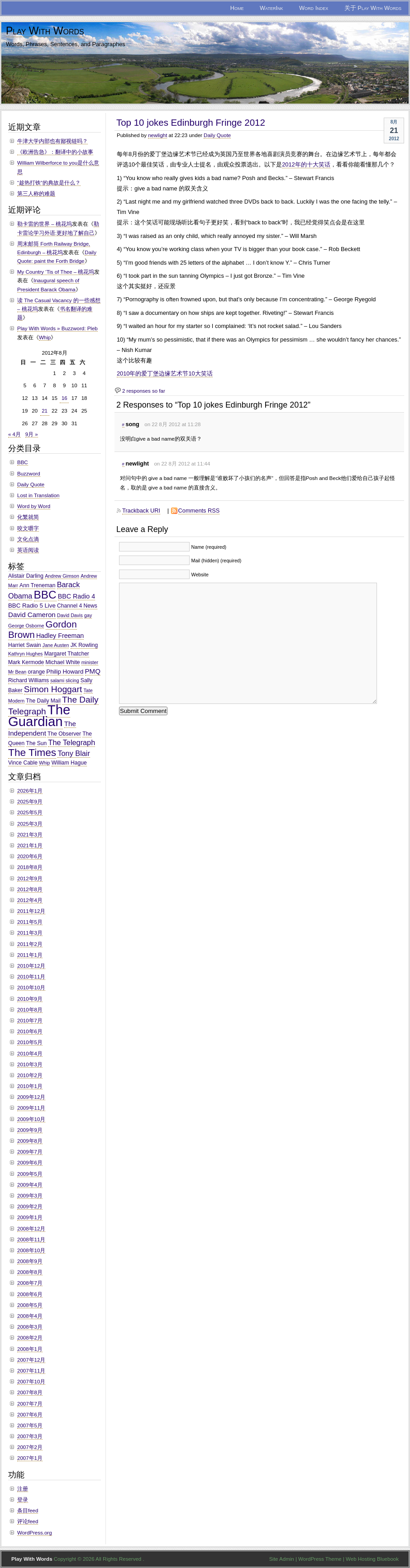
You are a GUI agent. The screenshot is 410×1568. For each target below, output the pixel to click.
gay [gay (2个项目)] (88, 615)
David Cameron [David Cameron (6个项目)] (32, 614)
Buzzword (28, 473)
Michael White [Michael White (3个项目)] (63, 662)
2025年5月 (30, 812)
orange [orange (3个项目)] (36, 672)
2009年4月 (30, 1185)
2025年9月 (30, 801)
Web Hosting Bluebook (372, 1559)
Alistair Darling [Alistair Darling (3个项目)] (25, 576)
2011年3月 (30, 933)
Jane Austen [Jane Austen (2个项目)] (56, 645)
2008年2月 (30, 1337)
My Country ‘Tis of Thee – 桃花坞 (55, 272)
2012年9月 (30, 878)
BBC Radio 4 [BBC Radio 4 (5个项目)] (76, 596)
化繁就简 (28, 517)
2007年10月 (31, 1381)
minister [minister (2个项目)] (89, 662)
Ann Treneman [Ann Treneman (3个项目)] (37, 585)
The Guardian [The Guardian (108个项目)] (39, 715)
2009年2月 (30, 1206)
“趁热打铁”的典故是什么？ (49, 182)
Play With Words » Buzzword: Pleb (57, 328)
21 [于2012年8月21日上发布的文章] (45, 410)
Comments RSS (199, 510)
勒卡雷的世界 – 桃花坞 (44, 224)
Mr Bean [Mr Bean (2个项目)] (17, 672)
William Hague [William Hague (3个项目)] (69, 763)
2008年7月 (30, 1283)
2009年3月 (30, 1195)
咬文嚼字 (28, 528)
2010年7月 (30, 1020)
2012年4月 (30, 900)
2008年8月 (30, 1272)
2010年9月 (30, 999)
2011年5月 (30, 922)
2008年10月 (31, 1250)
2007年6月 (30, 1414)
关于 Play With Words (372, 8)
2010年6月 (30, 1031)
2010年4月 (30, 1053)
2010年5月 (30, 1042)
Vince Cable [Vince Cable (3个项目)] (23, 763)
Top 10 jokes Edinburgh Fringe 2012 (190, 122)
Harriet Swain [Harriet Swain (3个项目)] (24, 645)
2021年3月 (30, 834)
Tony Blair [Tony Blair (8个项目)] (73, 753)
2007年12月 (31, 1360)
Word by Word (33, 506)
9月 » (31, 434)
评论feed (27, 1521)
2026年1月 (30, 791)
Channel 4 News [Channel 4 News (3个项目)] (77, 606)
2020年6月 (30, 856)
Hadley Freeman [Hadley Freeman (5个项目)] (60, 635)
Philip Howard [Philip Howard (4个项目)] (64, 671)
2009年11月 (31, 1108)
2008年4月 (30, 1316)
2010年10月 (31, 987)
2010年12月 (31, 966)
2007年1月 (30, 1458)
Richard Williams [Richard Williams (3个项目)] (28, 680)
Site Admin (281, 1559)
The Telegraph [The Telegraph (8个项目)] (71, 742)
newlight (157, 135)
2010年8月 (30, 1009)
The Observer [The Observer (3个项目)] (64, 734)
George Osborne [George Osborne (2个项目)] (26, 625)
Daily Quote (217, 135)
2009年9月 (30, 1130)
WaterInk (271, 8)
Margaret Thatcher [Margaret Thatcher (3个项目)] (66, 654)
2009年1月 (30, 1217)
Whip (45, 337)
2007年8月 (30, 1392)
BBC (22, 462)
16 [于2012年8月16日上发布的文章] (64, 398)
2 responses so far (143, 391)
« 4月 (14, 434)
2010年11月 (31, 976)
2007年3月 (30, 1436)
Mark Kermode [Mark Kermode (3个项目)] (26, 662)
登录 (22, 1499)
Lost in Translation (38, 495)
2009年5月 (30, 1174)
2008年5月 (30, 1305)
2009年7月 (30, 1152)
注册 (22, 1489)
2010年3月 (30, 1064)
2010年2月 (30, 1075)
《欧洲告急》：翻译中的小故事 (55, 152)
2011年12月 (31, 911)
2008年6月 (30, 1294)
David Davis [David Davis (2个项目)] (70, 615)
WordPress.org (34, 1532)
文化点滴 (28, 539)
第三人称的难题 (36, 193)
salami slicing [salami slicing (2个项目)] (64, 680)
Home (237, 8)
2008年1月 (30, 1349)
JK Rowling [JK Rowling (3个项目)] (84, 645)
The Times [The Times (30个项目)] (32, 752)
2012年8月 (30, 889)
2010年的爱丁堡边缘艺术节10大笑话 (165, 373)
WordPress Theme (320, 1559)
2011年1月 (30, 955)
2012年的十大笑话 (306, 164)
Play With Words (45, 31)
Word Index (313, 8)
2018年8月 (30, 867)
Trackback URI (141, 510)
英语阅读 (28, 550)
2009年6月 (30, 1162)
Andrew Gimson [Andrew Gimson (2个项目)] (62, 576)
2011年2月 (30, 944)
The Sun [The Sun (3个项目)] (36, 743)
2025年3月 (30, 824)
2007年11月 (31, 1370)
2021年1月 (30, 845)
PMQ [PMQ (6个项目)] (92, 671)
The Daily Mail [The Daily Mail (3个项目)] (43, 701)
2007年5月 (30, 1425)
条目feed (27, 1510)
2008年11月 (31, 1239)
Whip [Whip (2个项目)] (44, 762)
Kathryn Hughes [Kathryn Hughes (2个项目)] (25, 653)
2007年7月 (30, 1403)
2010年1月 (30, 1086)
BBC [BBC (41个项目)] (45, 595)
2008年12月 (31, 1228)
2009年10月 (31, 1119)
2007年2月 (30, 1447)
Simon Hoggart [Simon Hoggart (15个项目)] (53, 689)
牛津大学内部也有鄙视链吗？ (52, 141)
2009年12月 (31, 1097)
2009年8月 (30, 1141)
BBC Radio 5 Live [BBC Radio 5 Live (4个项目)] (32, 605)
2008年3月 (30, 1327)
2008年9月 (30, 1261)
